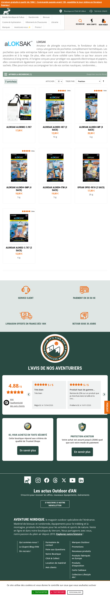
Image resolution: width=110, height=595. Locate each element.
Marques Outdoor (81, 542)
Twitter (64, 480)
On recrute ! (25, 551)
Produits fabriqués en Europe (81, 557)
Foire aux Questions (55, 549)
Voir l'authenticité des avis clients (17, 402)
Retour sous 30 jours (84, 323)
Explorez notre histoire (69, 534)
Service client (26, 298)
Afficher (50, 81)
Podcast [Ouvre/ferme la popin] (107, 407)
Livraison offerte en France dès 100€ (26, 323)
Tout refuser (57, 592)
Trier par (70, 81)
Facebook (47, 480)
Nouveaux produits (81, 551)
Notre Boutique (53, 554)
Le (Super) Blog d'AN (29, 546)
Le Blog (28, 480)
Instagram (38, 480)
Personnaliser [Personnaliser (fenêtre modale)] (75, 592)
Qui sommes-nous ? (28, 542)
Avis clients (51, 567)
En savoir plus (28, 450)
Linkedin (81, 480)
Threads (55, 480)
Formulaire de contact (52, 543)
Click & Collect (52, 558)
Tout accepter (40, 592)
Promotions (78, 546)
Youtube (72, 480)
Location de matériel (56, 563)
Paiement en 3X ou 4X (84, 298)
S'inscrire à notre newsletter (55, 504)
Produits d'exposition (78, 564)
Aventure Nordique (29, 519)
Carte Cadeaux (79, 570)
